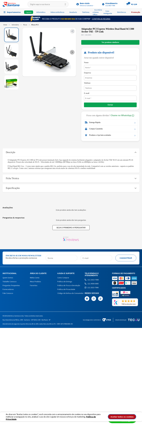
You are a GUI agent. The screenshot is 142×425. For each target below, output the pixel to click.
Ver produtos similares (110, 42)
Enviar (110, 105)
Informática (40, 12)
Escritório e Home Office (97, 12)
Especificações (13, 188)
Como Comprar (63, 277)
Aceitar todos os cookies (123, 417)
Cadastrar (126, 258)
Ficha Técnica (12, 178)
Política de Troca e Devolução (68, 285)
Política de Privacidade (66, 289)
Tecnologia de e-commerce (97, 319)
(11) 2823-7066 (92, 280)
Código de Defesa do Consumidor (70, 293)
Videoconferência (57, 12)
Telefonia (85, 12)
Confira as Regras (101, 18)
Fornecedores (8, 289)
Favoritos (33, 285)
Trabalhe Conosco (9, 281)
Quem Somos (8, 277)
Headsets (73, 12)
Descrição (10, 152)
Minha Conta (34, 277)
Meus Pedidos (35, 281)
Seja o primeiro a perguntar (71, 228)
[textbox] (48, 4)
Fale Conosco (8, 293)
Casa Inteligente (108, 12)
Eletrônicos (121, 12)
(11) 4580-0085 (92, 283)
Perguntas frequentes (11, 285)
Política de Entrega (64, 281)
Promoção (135, 12)
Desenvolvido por (127, 320)
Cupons (29, 12)
